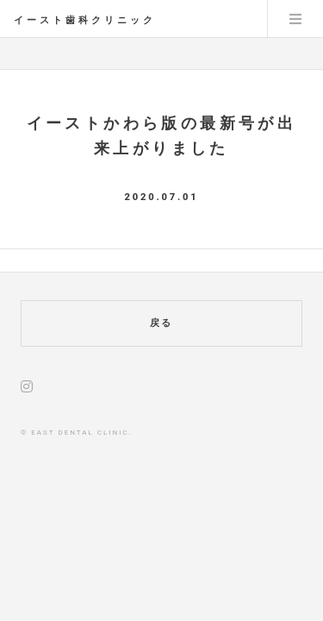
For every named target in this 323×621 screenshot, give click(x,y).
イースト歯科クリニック (85, 20)
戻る (162, 323)
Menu (295, 19)
